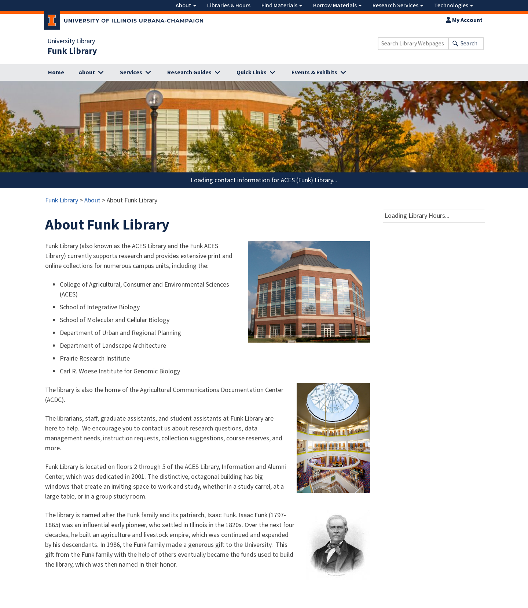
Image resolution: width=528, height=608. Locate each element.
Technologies (453, 5)
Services (131, 72)
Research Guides (189, 72)
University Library (71, 41)
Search (469, 44)
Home (56, 72)
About (186, 5)
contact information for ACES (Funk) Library (273, 180)
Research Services (398, 5)
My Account (464, 20)
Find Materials (281, 5)
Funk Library (72, 51)
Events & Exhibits (314, 72)
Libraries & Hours (228, 5)
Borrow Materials (337, 5)
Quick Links (251, 72)
